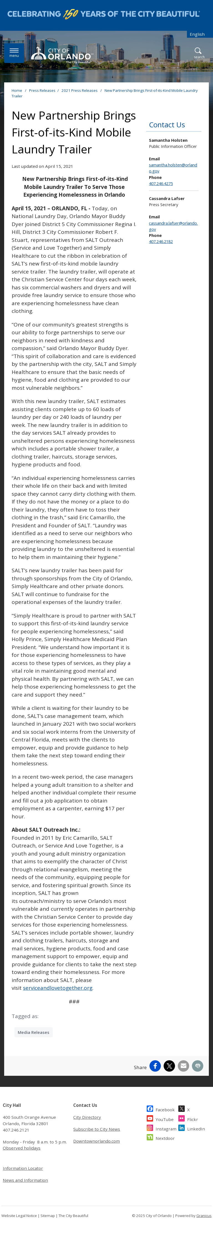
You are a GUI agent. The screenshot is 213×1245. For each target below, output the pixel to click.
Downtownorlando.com (96, 1141)
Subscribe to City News (96, 1129)
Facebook (165, 1108)
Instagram (166, 1128)
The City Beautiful (73, 1215)
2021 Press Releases (80, 90)
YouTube (165, 1118)
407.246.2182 (161, 241)
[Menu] (14, 53)
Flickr (192, 1118)
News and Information (25, 1180)
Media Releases (33, 1032)
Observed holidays (21, 1148)
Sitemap (47, 1215)
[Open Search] (199, 53)
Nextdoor (165, 1137)
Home (17, 90)
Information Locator (23, 1168)
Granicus (204, 1215)
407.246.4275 (161, 183)
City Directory (87, 1117)
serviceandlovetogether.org (57, 987)
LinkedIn (196, 1128)
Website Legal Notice (19, 1215)
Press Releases (42, 90)
